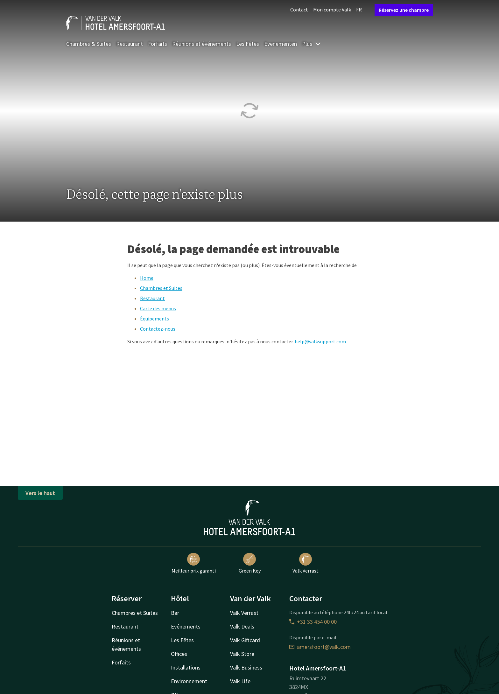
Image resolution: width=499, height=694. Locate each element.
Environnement (189, 681)
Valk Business (246, 667)
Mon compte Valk (332, 9)
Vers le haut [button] (40, 493)
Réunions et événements (201, 43)
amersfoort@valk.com (320, 646)
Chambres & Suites (88, 43)
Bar (175, 612)
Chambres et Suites (161, 288)
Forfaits (157, 43)
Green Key (250, 563)
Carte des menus (158, 308)
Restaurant (129, 43)
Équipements (154, 318)
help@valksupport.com (320, 341)
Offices (179, 653)
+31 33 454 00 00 (313, 621)
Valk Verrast (305, 563)
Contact (299, 9)
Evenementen (280, 43)
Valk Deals (242, 626)
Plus (311, 43)
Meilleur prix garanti (194, 563)
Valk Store (242, 653)
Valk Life (240, 681)
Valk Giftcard (245, 640)
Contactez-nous (157, 329)
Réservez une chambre (404, 10)
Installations (185, 667)
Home (146, 278)
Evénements (185, 626)
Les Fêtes (247, 43)
